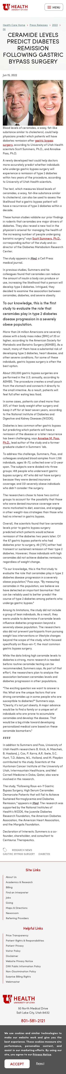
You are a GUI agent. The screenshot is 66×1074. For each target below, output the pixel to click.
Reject (40, 1063)
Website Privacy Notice (19, 961)
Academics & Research (19, 882)
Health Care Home (14, 25)
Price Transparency (17, 935)
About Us (11, 877)
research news (22, 850)
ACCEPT (17, 1063)
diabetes (44, 854)
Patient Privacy (15, 945)
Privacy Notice (42, 1054)
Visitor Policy (13, 950)
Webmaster (13, 981)
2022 (55, 25)
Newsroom (12, 913)
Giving (9, 902)
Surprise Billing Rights (18, 976)
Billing (9, 887)
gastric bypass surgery (19, 854)
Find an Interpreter (17, 892)
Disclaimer (12, 956)
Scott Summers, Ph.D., (46, 238)
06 (4, 29)
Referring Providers (17, 918)
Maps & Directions (16, 908)
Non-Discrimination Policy (21, 971)
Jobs (8, 897)
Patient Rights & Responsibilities (25, 940)
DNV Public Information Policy (23, 966)
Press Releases (39, 25)
